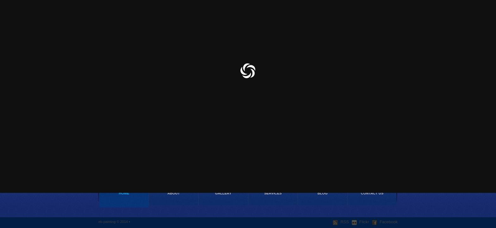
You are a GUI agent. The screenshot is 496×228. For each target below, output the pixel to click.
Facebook (385, 222)
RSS (341, 222)
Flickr (360, 222)
